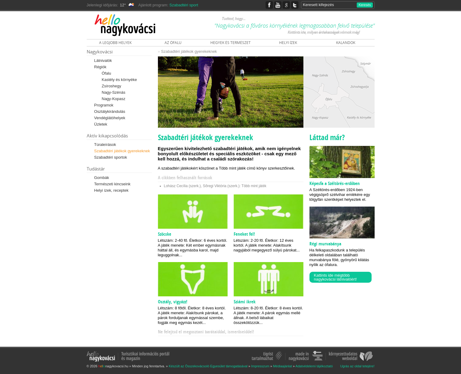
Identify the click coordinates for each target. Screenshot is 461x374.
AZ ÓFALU (173, 42)
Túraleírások (105, 144)
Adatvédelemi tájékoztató (314, 366)
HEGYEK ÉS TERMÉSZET (230, 42)
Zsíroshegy (111, 86)
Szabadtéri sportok (110, 157)
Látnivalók (103, 60)
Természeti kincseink (112, 184)
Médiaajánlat (282, 366)
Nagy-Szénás (113, 92)
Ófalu (106, 73)
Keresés (365, 5)
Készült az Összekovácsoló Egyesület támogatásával (208, 366)
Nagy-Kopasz (113, 98)
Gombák (101, 177)
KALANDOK (345, 42)
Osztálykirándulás (109, 111)
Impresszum (260, 366)
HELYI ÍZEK (288, 42)
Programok (104, 105)
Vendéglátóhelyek (109, 118)
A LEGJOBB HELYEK (115, 42)
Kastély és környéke (119, 79)
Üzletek (100, 124)
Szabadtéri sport (183, 5)
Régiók (100, 67)
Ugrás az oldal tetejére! (357, 366)
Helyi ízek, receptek (111, 190)
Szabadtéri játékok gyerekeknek (122, 151)
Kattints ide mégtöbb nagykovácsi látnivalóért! (335, 277)
